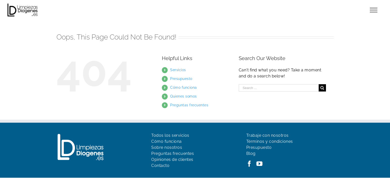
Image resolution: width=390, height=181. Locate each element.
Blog (251, 153)
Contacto (160, 165)
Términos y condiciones (269, 141)
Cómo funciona (183, 87)
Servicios (178, 70)
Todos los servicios (170, 135)
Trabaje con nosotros (267, 135)
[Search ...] (279, 88)
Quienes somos (183, 96)
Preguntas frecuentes (189, 105)
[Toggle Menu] (374, 10)
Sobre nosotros (166, 147)
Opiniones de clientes (172, 159)
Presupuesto (181, 79)
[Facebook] (249, 164)
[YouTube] (259, 164)
